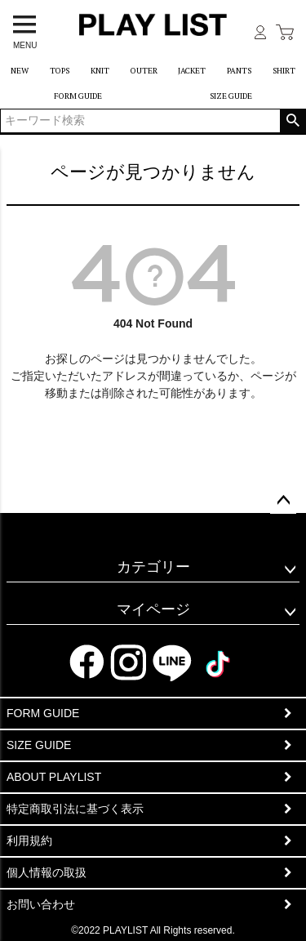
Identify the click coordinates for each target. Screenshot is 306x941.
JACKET (192, 70)
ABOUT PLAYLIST (54, 776)
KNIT (100, 70)
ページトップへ (283, 501)
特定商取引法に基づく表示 (75, 808)
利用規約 (29, 840)
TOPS (59, 70)
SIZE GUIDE (231, 96)
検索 (292, 120)
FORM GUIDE (78, 96)
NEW (20, 70)
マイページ (153, 609)
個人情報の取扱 (46, 872)
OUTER (144, 70)
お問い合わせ (41, 904)
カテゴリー (153, 567)
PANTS (239, 70)
